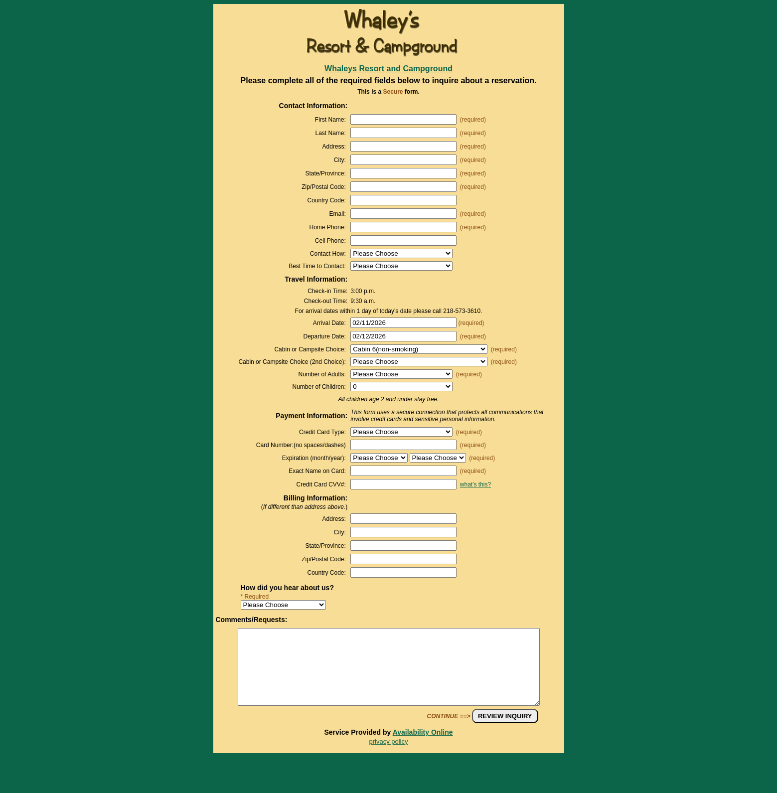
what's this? (475, 484)
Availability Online (423, 747)
